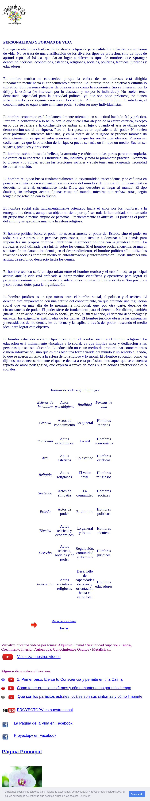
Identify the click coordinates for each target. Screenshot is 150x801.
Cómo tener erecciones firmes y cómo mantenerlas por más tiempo (74, 688)
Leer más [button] (85, 796)
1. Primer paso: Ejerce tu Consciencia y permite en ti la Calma (70, 679)
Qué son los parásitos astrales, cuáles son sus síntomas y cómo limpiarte (80, 696)
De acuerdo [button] (137, 794)
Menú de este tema (64, 621)
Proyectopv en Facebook (35, 735)
